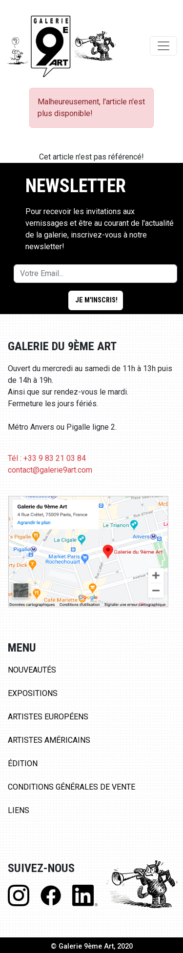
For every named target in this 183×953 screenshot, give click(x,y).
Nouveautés (32, 670)
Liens (18, 810)
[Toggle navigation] (163, 46)
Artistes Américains (49, 740)
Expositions (33, 693)
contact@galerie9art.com (50, 470)
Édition (23, 763)
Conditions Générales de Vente (71, 787)
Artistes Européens (48, 716)
